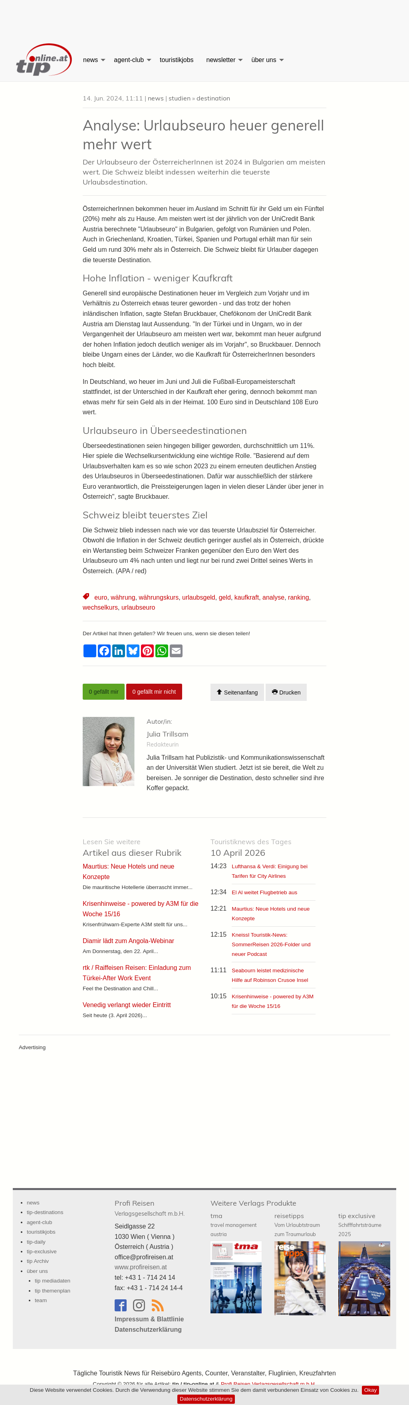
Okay (370, 1390)
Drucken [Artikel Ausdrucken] (286, 692)
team (41, 1300)
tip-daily (36, 1242)
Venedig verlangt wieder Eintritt (127, 1005)
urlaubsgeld (198, 597)
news (90, 59)
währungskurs (159, 597)
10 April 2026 (251, 847)
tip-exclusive (42, 1251)
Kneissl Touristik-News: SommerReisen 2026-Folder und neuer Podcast (271, 944)
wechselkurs (100, 607)
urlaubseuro (138, 607)
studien (180, 98)
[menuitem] (45, 60)
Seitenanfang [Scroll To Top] (237, 692)
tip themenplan (52, 1291)
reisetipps (297, 1224)
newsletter (221, 59)
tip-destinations (45, 1212)
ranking (298, 597)
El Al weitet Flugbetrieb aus (264, 892)
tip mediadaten (52, 1281)
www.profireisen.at (141, 1267)
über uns (263, 59)
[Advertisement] (204, 18)
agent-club (129, 59)
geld (225, 597)
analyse (273, 597)
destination (213, 98)
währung (123, 597)
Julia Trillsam (168, 734)
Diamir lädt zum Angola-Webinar (128, 940)
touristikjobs (176, 59)
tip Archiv (38, 1261)
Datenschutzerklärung (206, 1399)
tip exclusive (359, 1224)
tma (233, 1224)
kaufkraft (246, 597)
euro (100, 597)
